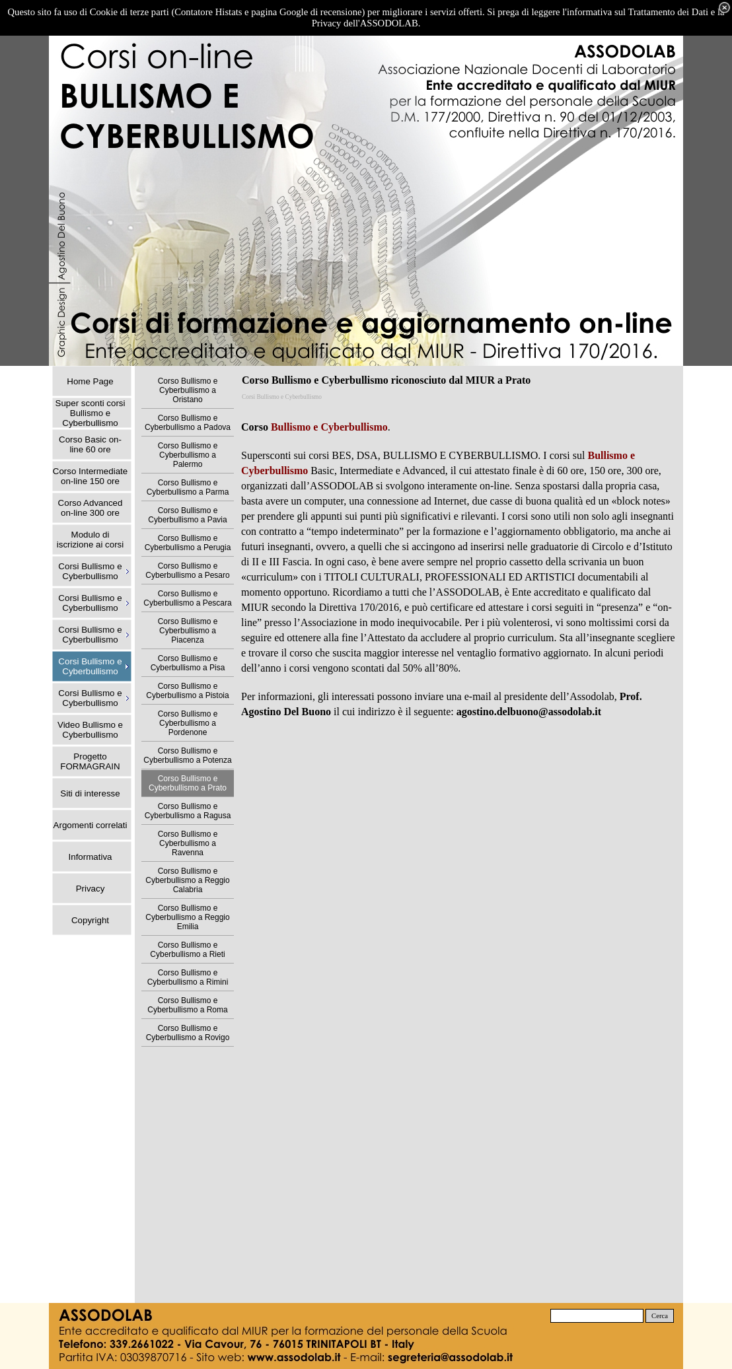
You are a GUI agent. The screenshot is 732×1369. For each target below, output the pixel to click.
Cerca (659, 1315)
